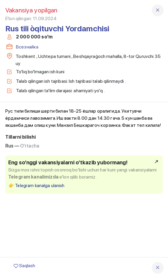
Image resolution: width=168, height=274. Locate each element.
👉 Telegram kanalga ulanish (37, 185)
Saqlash (24, 265)
